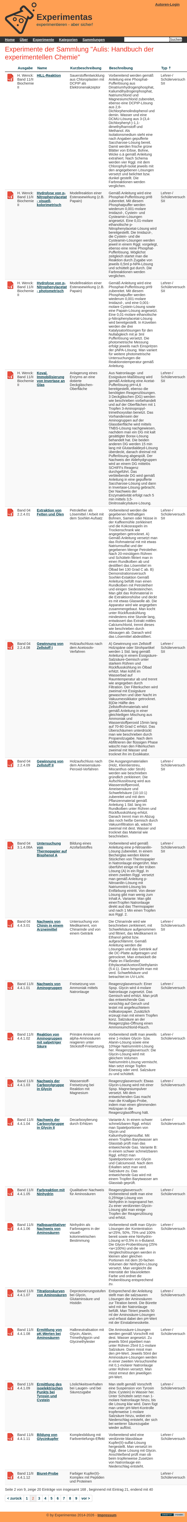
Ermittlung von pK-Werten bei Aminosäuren (49, 1334)
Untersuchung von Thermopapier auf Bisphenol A (52, 849)
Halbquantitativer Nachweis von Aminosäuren (51, 1229)
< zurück (14, 1498)
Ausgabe (25, 68)
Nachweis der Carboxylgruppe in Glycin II (50, 1124)
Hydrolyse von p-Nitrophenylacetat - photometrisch (52, 287)
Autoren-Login (167, 4)
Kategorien (68, 40)
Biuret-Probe (47, 1473)
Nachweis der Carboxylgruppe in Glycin (50, 1085)
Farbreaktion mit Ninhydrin (51, 1192)
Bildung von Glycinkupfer (47, 1437)
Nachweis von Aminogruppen (49, 986)
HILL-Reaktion (49, 75)
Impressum (106, 1515)
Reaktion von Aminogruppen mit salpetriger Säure (49, 1040)
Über (24, 40)
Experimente (43, 40)
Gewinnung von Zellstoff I (50, 646)
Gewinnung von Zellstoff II (50, 763)
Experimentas (65, 17)
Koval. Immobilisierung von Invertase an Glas (51, 379)
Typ (164, 68)
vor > (85, 1498)
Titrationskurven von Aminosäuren (52, 1293)
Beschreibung (121, 68)
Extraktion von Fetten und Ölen (50, 512)
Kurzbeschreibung (85, 68)
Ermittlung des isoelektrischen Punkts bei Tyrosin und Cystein (50, 1392)
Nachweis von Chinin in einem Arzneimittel (50, 925)
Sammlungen (93, 40)
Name (42, 68)
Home (10, 40)
